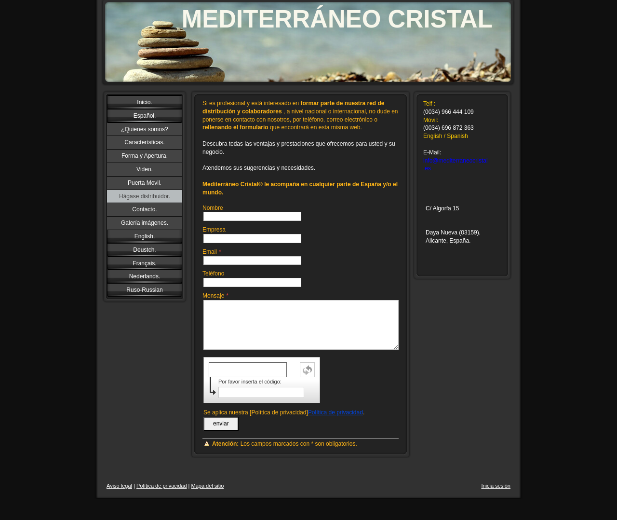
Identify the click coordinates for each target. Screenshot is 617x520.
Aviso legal (119, 486)
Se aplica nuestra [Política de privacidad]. (283, 412)
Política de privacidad (335, 412)
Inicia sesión (495, 486)
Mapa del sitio (207, 486)
